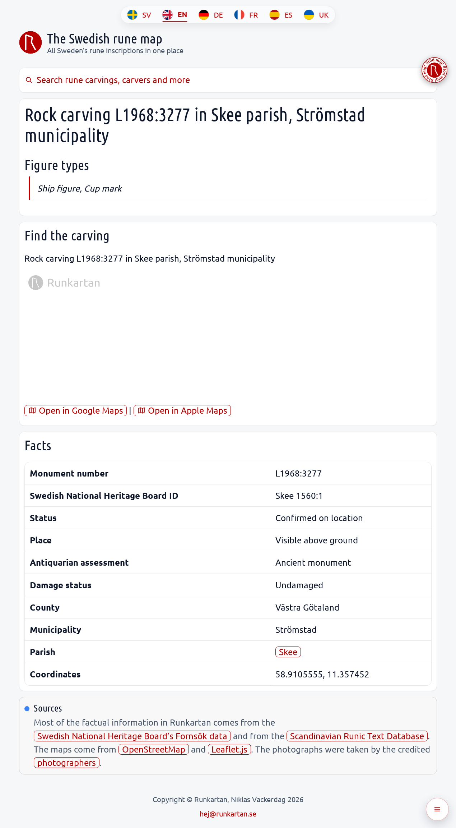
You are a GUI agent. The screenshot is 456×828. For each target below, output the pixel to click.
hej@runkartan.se (228, 813)
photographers (66, 762)
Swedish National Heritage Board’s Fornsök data (132, 736)
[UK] (316, 15)
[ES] (281, 15)
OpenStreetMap (153, 749)
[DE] (211, 15)
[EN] (175, 15)
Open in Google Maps (75, 410)
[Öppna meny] (437, 809)
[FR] (246, 15)
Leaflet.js (229, 749)
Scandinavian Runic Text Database (357, 736)
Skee (288, 652)
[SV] (139, 15)
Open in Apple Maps (182, 410)
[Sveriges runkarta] (30, 42)
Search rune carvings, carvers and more (107, 79)
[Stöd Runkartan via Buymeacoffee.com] (434, 70)
